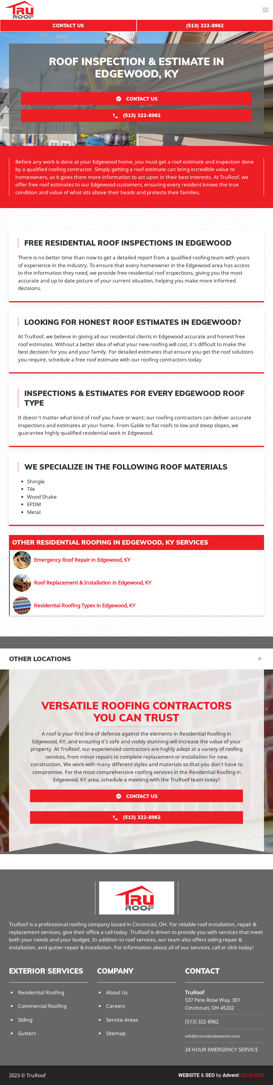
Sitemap (116, 1033)
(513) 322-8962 (202, 1021)
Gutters (27, 1033)
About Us (117, 992)
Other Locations (40, 659)
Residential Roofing (41, 992)
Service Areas (122, 1019)
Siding (25, 1019)
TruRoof (194, 992)
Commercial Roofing (42, 1005)
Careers (115, 1005)
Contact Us (68, 26)
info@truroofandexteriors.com (212, 1036)
